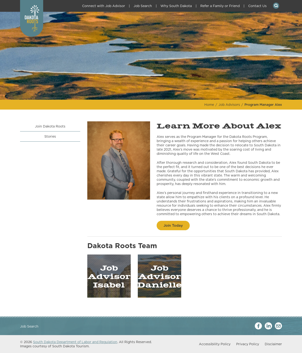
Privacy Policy (247, 344)
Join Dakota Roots (50, 126)
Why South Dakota (176, 6)
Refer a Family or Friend (220, 6)
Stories (50, 136)
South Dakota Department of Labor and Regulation (75, 342)
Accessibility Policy (215, 344)
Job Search (143, 6)
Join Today (173, 225)
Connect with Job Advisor (103, 6)
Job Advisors (229, 104)
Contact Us (257, 6)
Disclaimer (273, 344)
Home (209, 104)
